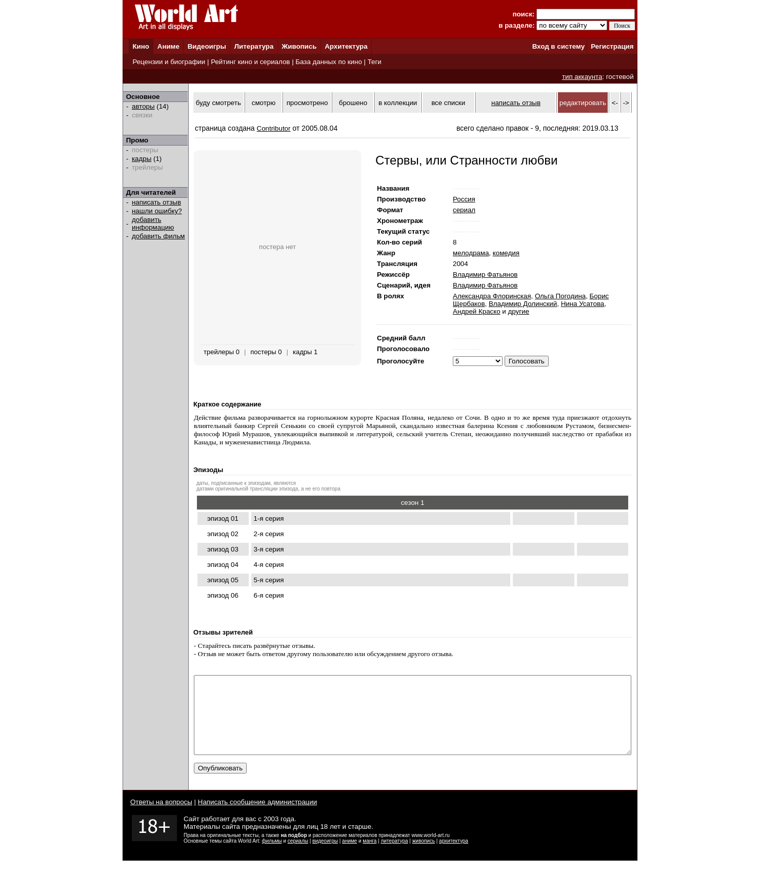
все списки (448, 103)
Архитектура (346, 46)
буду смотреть (218, 103)
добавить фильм (158, 236)
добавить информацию (153, 223)
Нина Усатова (583, 304)
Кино (140, 46)
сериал (464, 210)
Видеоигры (207, 46)
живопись (423, 856)
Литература (254, 46)
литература (394, 856)
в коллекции (397, 103)
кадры (141, 158)
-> (626, 103)
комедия (506, 253)
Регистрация (612, 46)
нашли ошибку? (157, 211)
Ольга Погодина (560, 296)
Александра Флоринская (492, 296)
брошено (353, 103)
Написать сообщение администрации (257, 817)
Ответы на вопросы (161, 817)
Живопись (299, 46)
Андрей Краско (477, 311)
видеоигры (325, 856)
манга (369, 856)
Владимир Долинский (523, 304)
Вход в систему (558, 46)
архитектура (453, 856)
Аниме (168, 46)
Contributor (274, 128)
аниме (349, 856)
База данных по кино (328, 62)
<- (615, 103)
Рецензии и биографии (168, 62)
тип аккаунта (582, 76)
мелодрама (471, 253)
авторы (143, 106)
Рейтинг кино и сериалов (250, 62)
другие (518, 311)
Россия (464, 199)
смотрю (263, 103)
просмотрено (307, 103)
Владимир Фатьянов (485, 274)
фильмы (272, 856)
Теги (375, 62)
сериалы (298, 856)
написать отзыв (156, 202)
